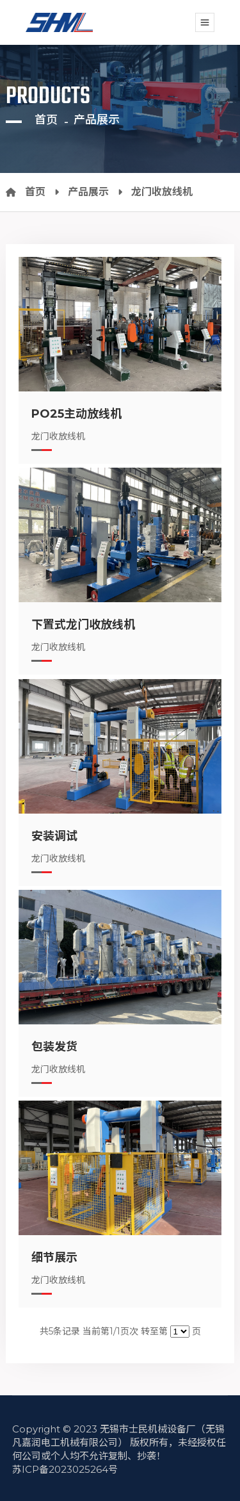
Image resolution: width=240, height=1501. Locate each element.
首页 (46, 120)
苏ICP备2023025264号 (65, 1469)
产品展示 (97, 120)
